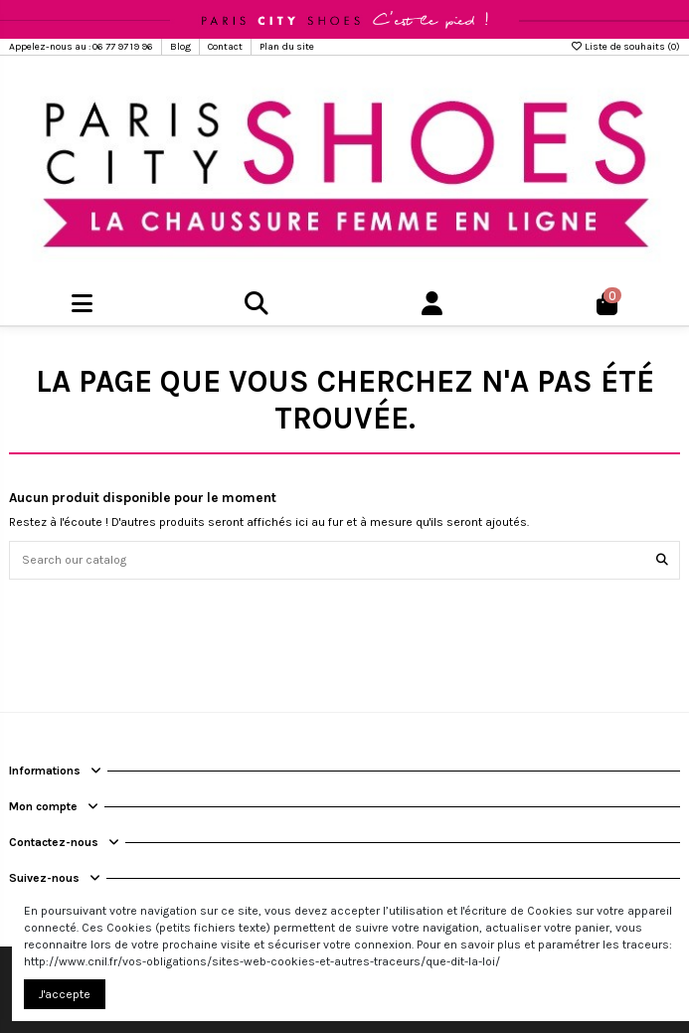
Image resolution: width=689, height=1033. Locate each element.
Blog (181, 47)
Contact (226, 47)
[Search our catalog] (662, 560)
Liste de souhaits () (625, 47)
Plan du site (286, 47)
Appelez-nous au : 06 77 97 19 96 (82, 47)
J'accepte (64, 994)
